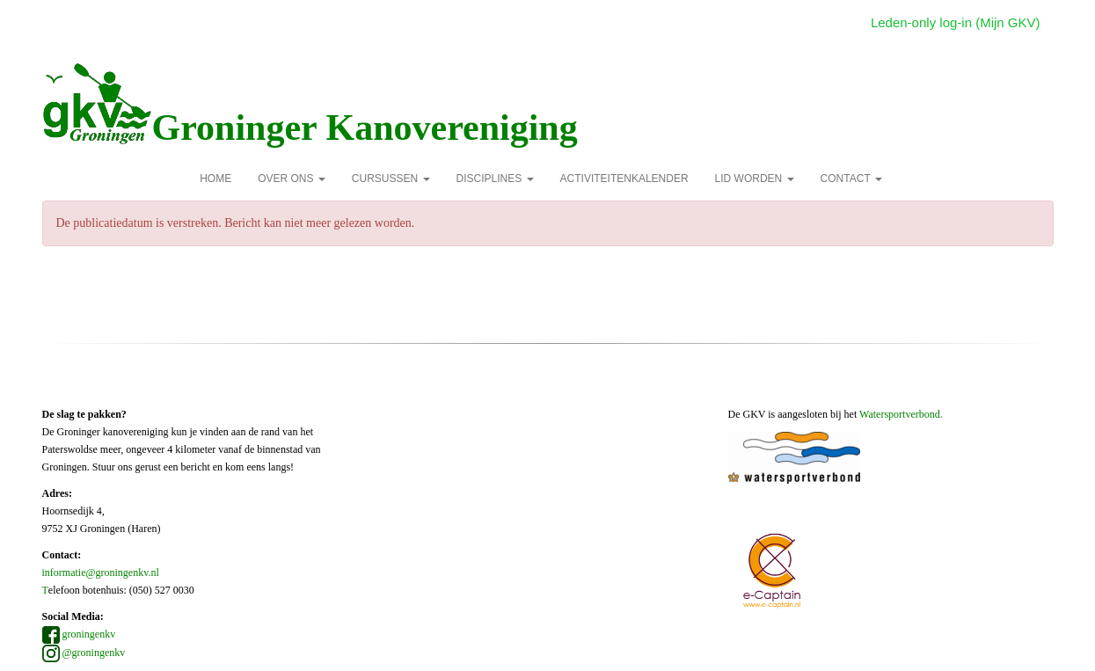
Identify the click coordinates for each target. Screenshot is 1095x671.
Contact (851, 178)
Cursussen (391, 178)
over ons (291, 178)
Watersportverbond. (901, 414)
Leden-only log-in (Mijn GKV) (955, 22)
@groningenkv (84, 652)
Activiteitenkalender (624, 178)
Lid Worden (754, 178)
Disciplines (495, 178)
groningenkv (79, 634)
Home (215, 178)
